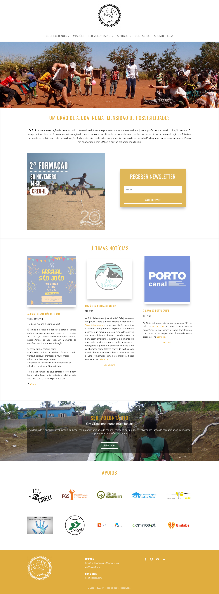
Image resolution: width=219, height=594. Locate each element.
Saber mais (109, 445)
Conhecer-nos (56, 36)
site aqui (104, 359)
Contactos (142, 36)
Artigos (122, 36)
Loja (170, 36)
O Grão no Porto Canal (156, 311)
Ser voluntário (99, 36)
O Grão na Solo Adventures (100, 306)
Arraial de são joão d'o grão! (43, 314)
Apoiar (159, 36)
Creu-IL (34, 384)
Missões (79, 36)
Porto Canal (158, 326)
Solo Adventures (94, 325)
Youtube (161, 336)
